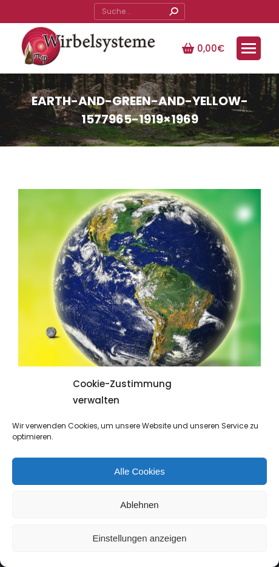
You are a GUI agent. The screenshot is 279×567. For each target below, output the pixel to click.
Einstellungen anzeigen (139, 538)
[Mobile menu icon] (249, 48)
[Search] (139, 11)
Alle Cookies (139, 471)
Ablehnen (139, 505)
